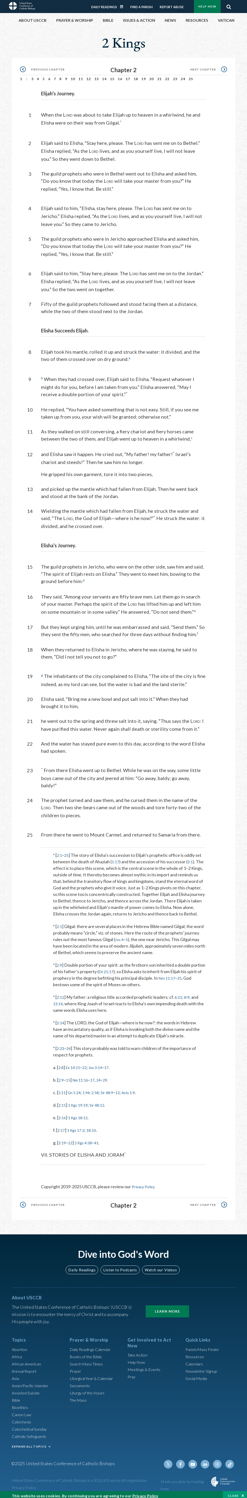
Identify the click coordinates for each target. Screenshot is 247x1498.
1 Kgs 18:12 (80, 1114)
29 (110, 1076)
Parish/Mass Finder (203, 1345)
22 (167, 76)
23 (175, 76)
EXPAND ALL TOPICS (29, 1442)
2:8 (61, 1063)
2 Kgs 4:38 (86, 1139)
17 (128, 76)
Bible (17, 1396)
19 (143, 76)
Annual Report (25, 1367)
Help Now (137, 1358)
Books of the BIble (87, 1352)
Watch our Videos (159, 1266)
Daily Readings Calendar (123, 4)
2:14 (61, 1019)
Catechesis (22, 1417)
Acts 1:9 (136, 1088)
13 (96, 76)
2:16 (62, 1114)
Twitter (172, 1460)
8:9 (189, 993)
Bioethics (21, 1403)
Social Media (197, 1374)
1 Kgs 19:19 (80, 1101)
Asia (16, 1374)
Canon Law (22, 1410)
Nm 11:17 (183, 974)
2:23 (61, 1044)
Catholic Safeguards (30, 1432)
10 (73, 76)
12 (88, 76)
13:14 (58, 1000)
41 (100, 1139)
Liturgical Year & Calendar (94, 1374)
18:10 (94, 1126)
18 (136, 76)
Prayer (76, 1367)
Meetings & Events (146, 1365)
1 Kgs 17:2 (78, 1126)
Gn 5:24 (76, 1088)
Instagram (218, 1460)
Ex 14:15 (74, 1063)
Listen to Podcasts (120, 1266)
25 (191, 76)
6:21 (180, 993)
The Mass (79, 1396)
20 (151, 76)
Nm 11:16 (83, 1076)
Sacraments (80, 1381)
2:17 (61, 1126)
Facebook (183, 1460)
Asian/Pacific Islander (32, 1381)
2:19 (62, 1139)
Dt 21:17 (121, 968)
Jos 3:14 (99, 1063)
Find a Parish (141, 4)
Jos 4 (119, 935)
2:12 (61, 993)
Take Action (138, 1351)
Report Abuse (172, 4)
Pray (132, 1372)
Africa (17, 1352)
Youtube (195, 1460)
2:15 (62, 1101)
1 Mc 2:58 (94, 1088)
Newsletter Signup (203, 1367)
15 (112, 76)
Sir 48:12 (101, 1101)
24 (183, 76)
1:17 (116, 858)
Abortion (20, 1345)
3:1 (191, 858)
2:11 (62, 1088)
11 (80, 76)
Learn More (167, 1307)
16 (120, 76)
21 (159, 76)
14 (104, 76)
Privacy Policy (145, 1183)
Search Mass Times (87, 1359)
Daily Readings (104, 4)
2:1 (60, 851)
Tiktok (230, 1460)
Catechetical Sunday (31, 1425)
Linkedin (206, 1460)
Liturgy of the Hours (88, 1388)
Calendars (195, 1359)
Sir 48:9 (113, 1088)
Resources (195, 1352)
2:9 (60, 961)
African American (28, 1359)
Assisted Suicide (27, 1388)
